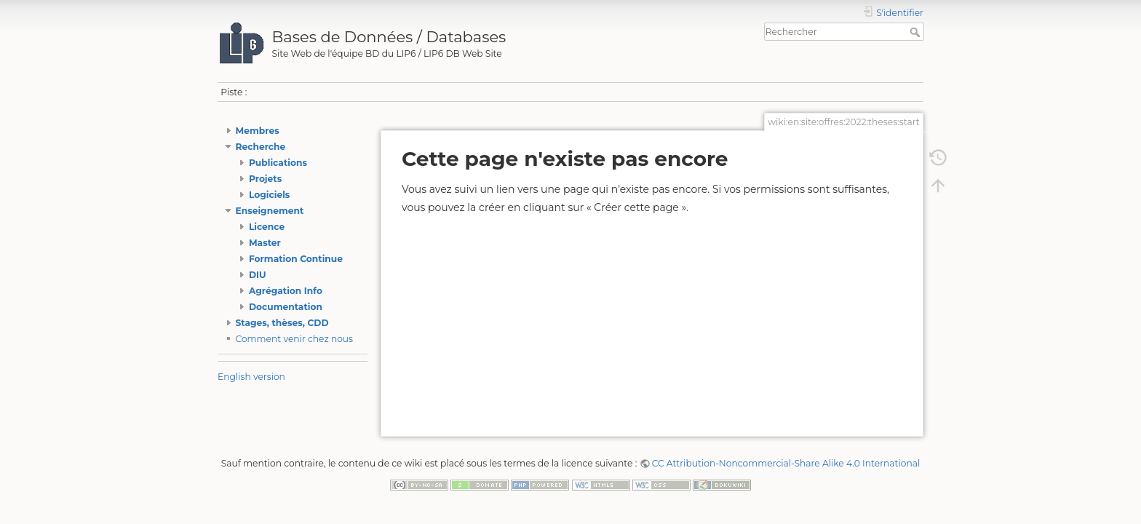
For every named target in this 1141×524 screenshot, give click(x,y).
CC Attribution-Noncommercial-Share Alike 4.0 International (786, 463)
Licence (267, 226)
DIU (257, 274)
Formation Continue (296, 258)
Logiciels (269, 194)
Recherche (261, 146)
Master (265, 242)
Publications (278, 162)
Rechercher (916, 32)
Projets (265, 178)
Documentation (285, 306)
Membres (257, 130)
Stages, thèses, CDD (282, 322)
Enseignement (270, 210)
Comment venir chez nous (295, 338)
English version (251, 376)
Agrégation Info (285, 290)
